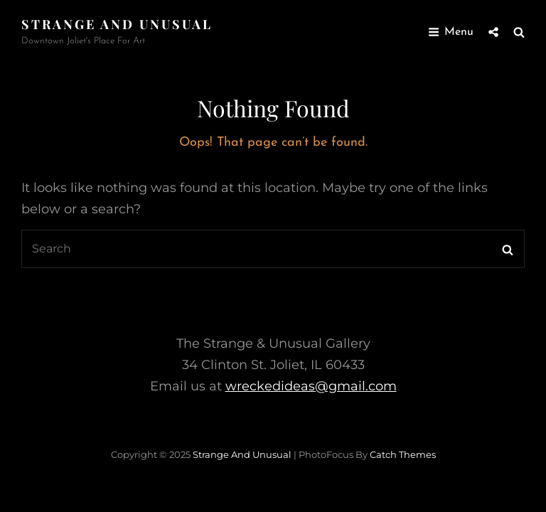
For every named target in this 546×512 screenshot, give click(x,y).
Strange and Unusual (117, 24)
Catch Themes (403, 454)
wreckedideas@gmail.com (311, 386)
